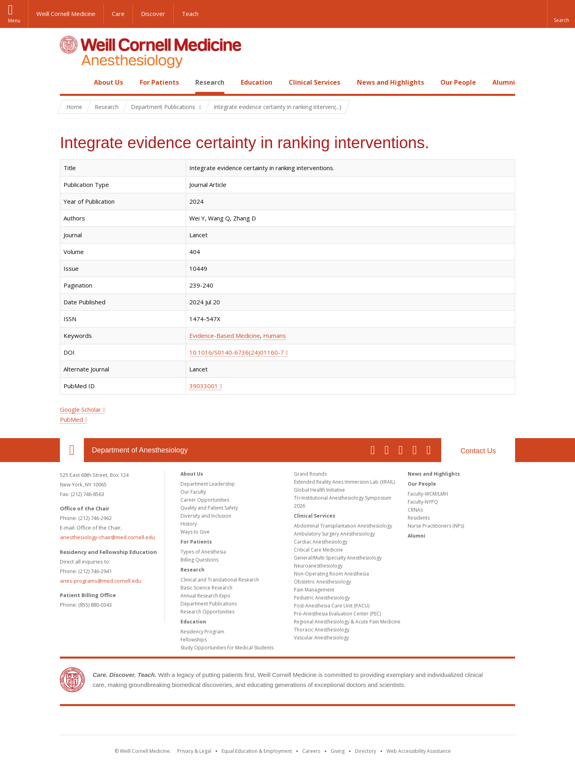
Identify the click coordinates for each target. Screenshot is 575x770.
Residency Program (202, 631)
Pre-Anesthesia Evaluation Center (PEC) (337, 613)
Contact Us (478, 451)
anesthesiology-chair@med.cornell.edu (107, 537)
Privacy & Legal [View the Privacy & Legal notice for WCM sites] (194, 751)
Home (68, 82)
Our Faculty (193, 491)
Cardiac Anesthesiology (320, 541)
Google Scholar (80, 409)
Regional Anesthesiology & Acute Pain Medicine (347, 621)
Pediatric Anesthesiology (322, 597)
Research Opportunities (207, 611)
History (188, 523)
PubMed (71, 419)
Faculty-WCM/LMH (428, 493)
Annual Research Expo (205, 595)
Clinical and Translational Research (219, 579)
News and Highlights (390, 82)
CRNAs (415, 509)
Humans (274, 335)
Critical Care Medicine (318, 549)
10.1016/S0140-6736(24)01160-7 (236, 352)
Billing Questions (199, 559)
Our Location (72, 450)
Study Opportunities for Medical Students (227, 647)
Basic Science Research (206, 587)
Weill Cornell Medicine (65, 14)
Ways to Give (195, 531)
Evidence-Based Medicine (224, 335)
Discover (153, 14)
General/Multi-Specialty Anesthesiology (338, 557)
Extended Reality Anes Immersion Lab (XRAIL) (344, 481)
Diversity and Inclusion (205, 515)
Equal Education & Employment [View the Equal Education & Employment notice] (257, 751)
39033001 (203, 386)
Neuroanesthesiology (318, 565)
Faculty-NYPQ (423, 501)
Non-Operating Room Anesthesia (331, 573)
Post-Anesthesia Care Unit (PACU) (331, 605)
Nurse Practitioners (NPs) (436, 525)
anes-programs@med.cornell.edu (100, 580)
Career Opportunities (204, 499)
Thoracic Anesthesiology (321, 629)
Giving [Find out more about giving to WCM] (338, 751)
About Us (108, 82)
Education (256, 82)
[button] (561, 14)
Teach (190, 14)
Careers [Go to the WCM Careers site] (311, 751)
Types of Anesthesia (203, 551)
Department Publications (208, 603)
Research (209, 82)
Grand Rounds (310, 473)
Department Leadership (207, 483)
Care (118, 14)
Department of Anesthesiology (140, 450)
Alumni (503, 82)
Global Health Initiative (319, 489)
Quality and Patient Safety (209, 507)
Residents (419, 517)
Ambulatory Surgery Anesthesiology (334, 533)
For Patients (159, 82)
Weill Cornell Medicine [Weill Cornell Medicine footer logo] (287, 722)
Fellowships (193, 639)
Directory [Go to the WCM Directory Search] (365, 751)
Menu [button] (14, 20)
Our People (458, 82)
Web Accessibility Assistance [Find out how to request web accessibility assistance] (419, 751)
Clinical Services (314, 82)
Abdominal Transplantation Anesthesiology (343, 525)
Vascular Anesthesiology (321, 637)
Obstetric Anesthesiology (322, 581)
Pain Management (314, 589)
